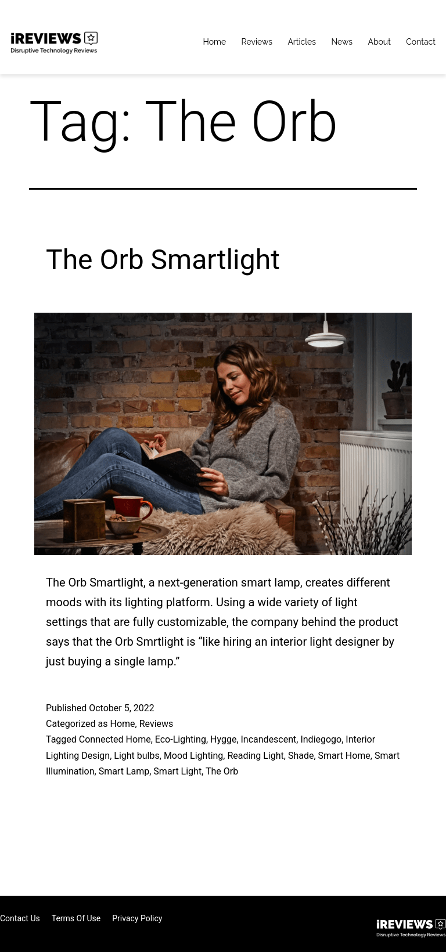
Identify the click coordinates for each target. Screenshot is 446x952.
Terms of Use (76, 918)
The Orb (222, 771)
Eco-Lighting (180, 739)
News (342, 41)
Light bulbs (136, 755)
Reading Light (255, 755)
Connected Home (115, 739)
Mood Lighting (193, 755)
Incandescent (269, 739)
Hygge (223, 739)
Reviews (257, 41)
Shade (301, 755)
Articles (301, 41)
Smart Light (177, 771)
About (379, 41)
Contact (421, 41)
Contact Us (20, 918)
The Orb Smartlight (163, 259)
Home (214, 41)
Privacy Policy (137, 918)
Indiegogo (320, 739)
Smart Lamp (124, 771)
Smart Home (344, 755)
